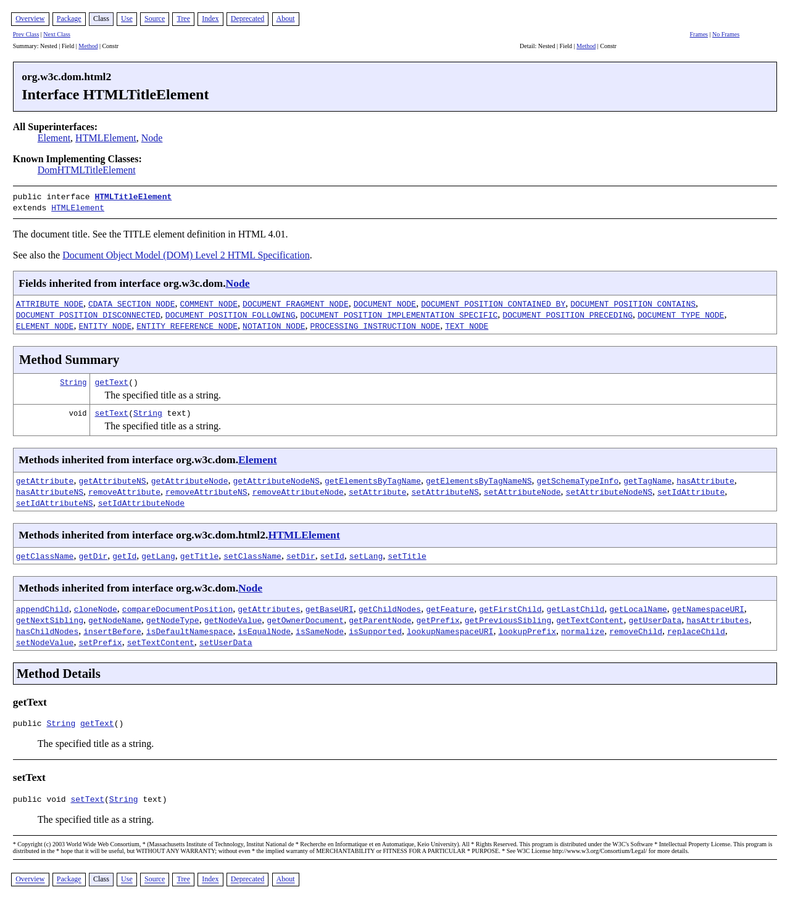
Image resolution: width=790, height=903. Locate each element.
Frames (699, 34)
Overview (29, 18)
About (285, 18)
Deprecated (248, 18)
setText (112, 410)
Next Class (56, 34)
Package (69, 18)
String (73, 379)
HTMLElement (105, 138)
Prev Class (26, 34)
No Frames (725, 34)
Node (152, 138)
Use (127, 18)
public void (42, 800)
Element (54, 138)
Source (154, 18)
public (30, 722)
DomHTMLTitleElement (87, 170)
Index (210, 18)
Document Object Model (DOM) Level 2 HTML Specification (186, 252)
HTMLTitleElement (133, 196)
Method (88, 46)
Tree (183, 18)
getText (112, 379)
